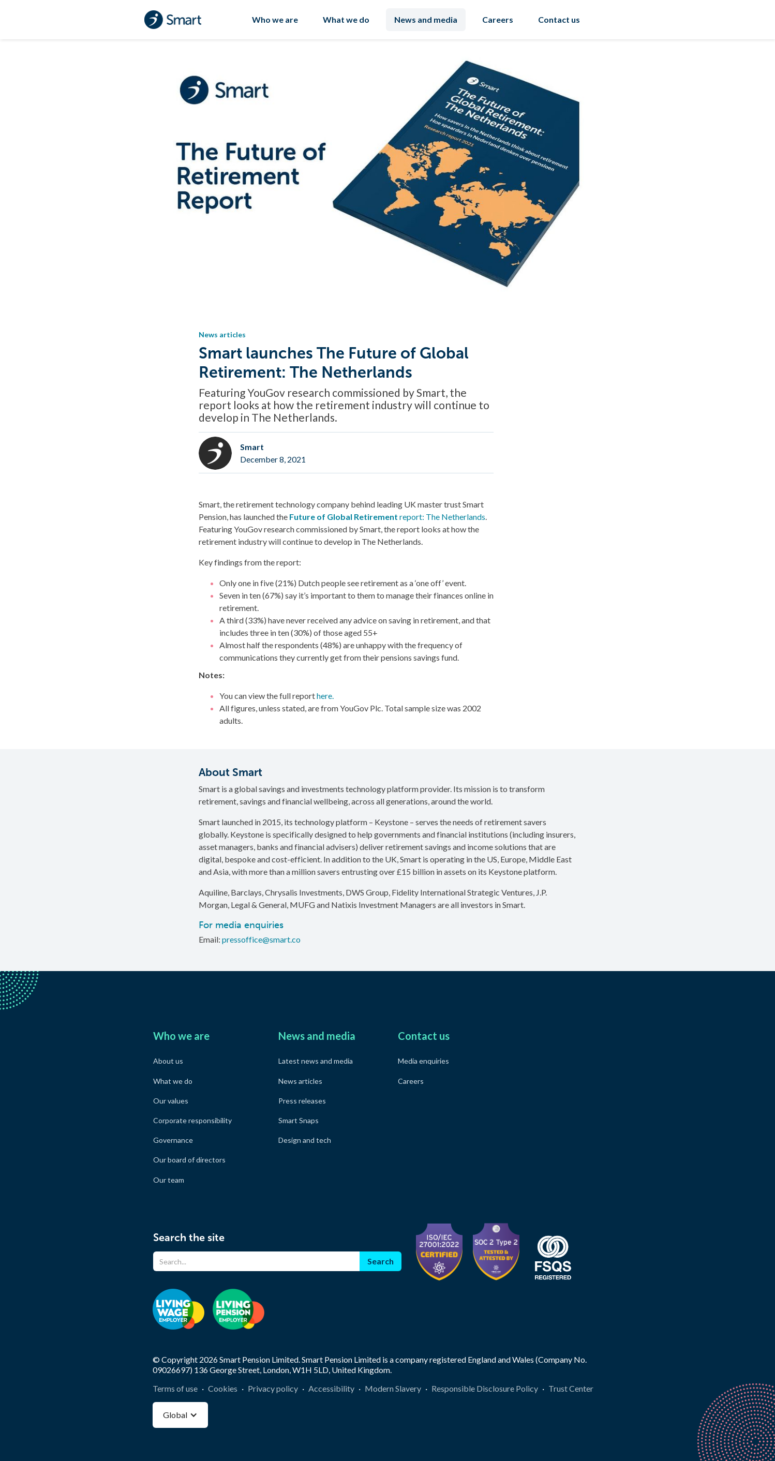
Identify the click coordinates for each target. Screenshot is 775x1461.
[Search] (256, 1261)
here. (325, 695)
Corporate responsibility (192, 1120)
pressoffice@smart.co (261, 939)
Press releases (302, 1100)
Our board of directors (189, 1159)
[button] (180, 1415)
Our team (168, 1179)
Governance (173, 1140)
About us (168, 1060)
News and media (425, 19)
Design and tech (304, 1140)
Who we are (275, 19)
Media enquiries (423, 1060)
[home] (172, 19)
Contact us (559, 19)
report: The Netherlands (387, 516)
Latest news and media (315, 1060)
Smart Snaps (298, 1120)
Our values (170, 1100)
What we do (346, 19)
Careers (497, 19)
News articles (300, 1081)
